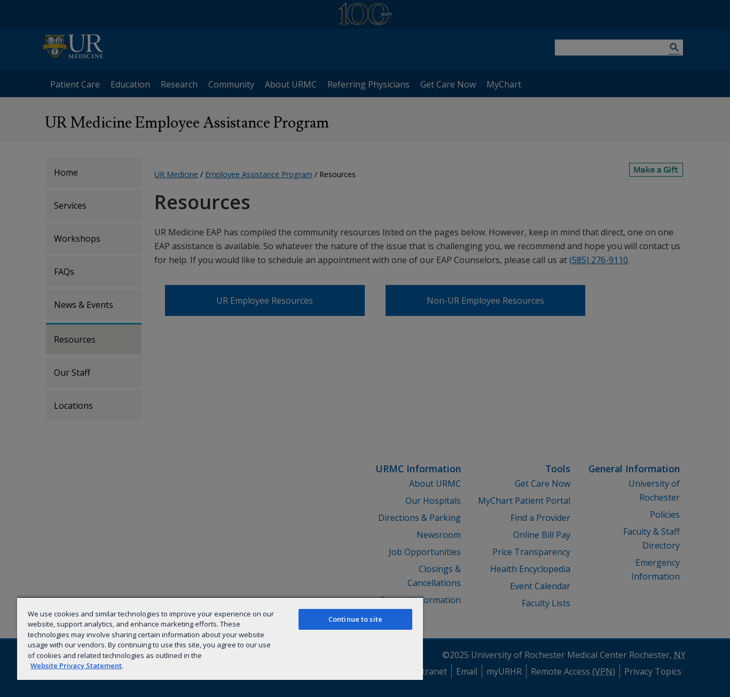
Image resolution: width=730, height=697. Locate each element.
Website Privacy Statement (76, 665)
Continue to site (355, 619)
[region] (220, 638)
